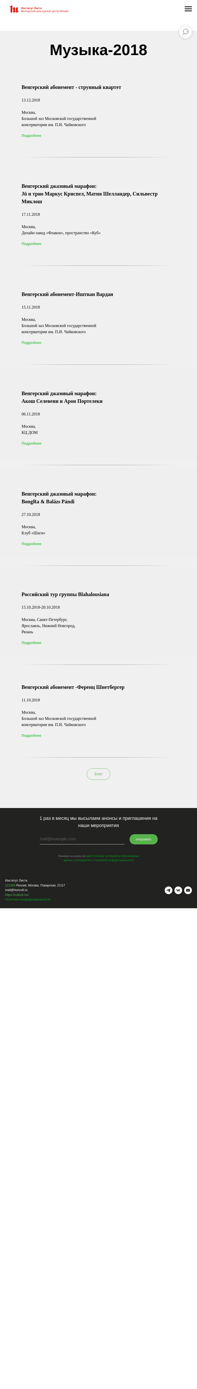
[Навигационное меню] (188, 9)
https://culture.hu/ (17, 895)
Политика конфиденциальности (28, 899)
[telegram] (168, 890)
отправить (143, 839)
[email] (82, 839)
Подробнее (31, 136)
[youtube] (188, 890)
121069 (10, 885)
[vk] (178, 890)
